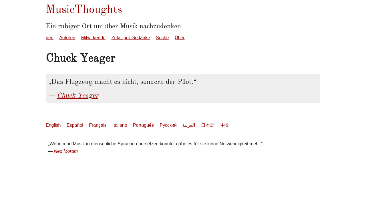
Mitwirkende (93, 37)
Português (143, 125)
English (53, 125)
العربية (188, 125)
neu (49, 37)
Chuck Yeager (77, 95)
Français (97, 125)
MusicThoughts (84, 9)
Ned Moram (66, 151)
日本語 (208, 125)
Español (75, 125)
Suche (162, 37)
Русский (168, 125)
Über (180, 37)
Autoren (67, 37)
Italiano (119, 125)
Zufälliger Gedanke (130, 37)
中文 (225, 125)
